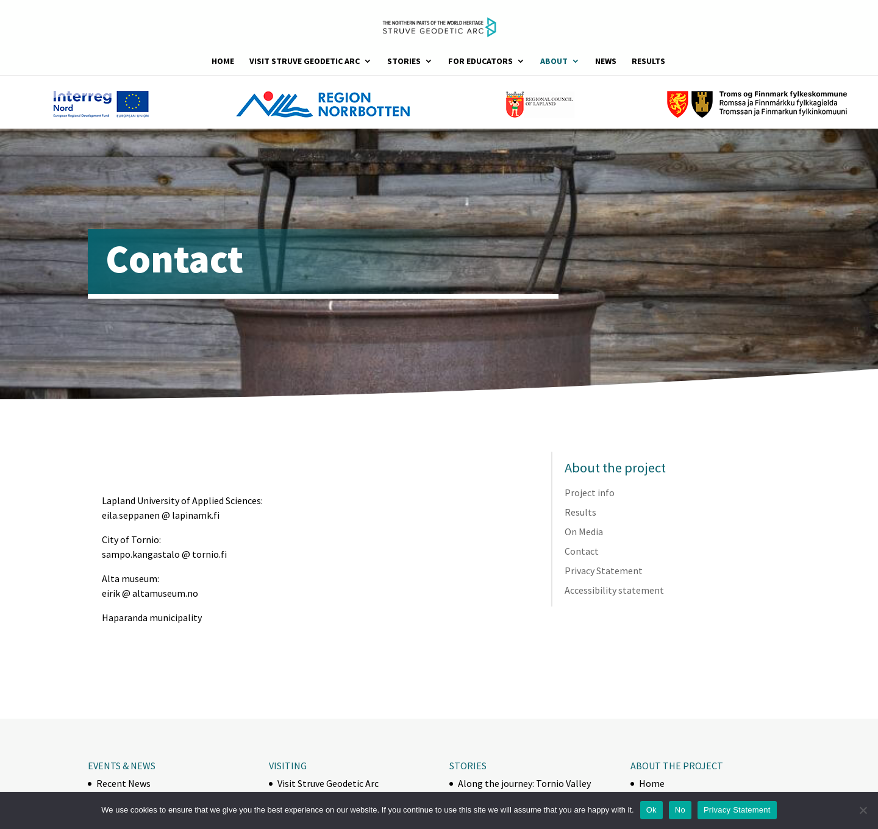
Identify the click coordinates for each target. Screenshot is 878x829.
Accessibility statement (614, 590)
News (605, 61)
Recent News (123, 783)
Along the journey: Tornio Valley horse (524, 789)
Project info (590, 492)
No (680, 809)
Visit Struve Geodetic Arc (304, 61)
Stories (404, 61)
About (554, 61)
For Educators (480, 61)
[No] (863, 810)
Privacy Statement (604, 570)
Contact (582, 551)
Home (223, 61)
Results (648, 61)
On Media (584, 531)
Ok (651, 809)
